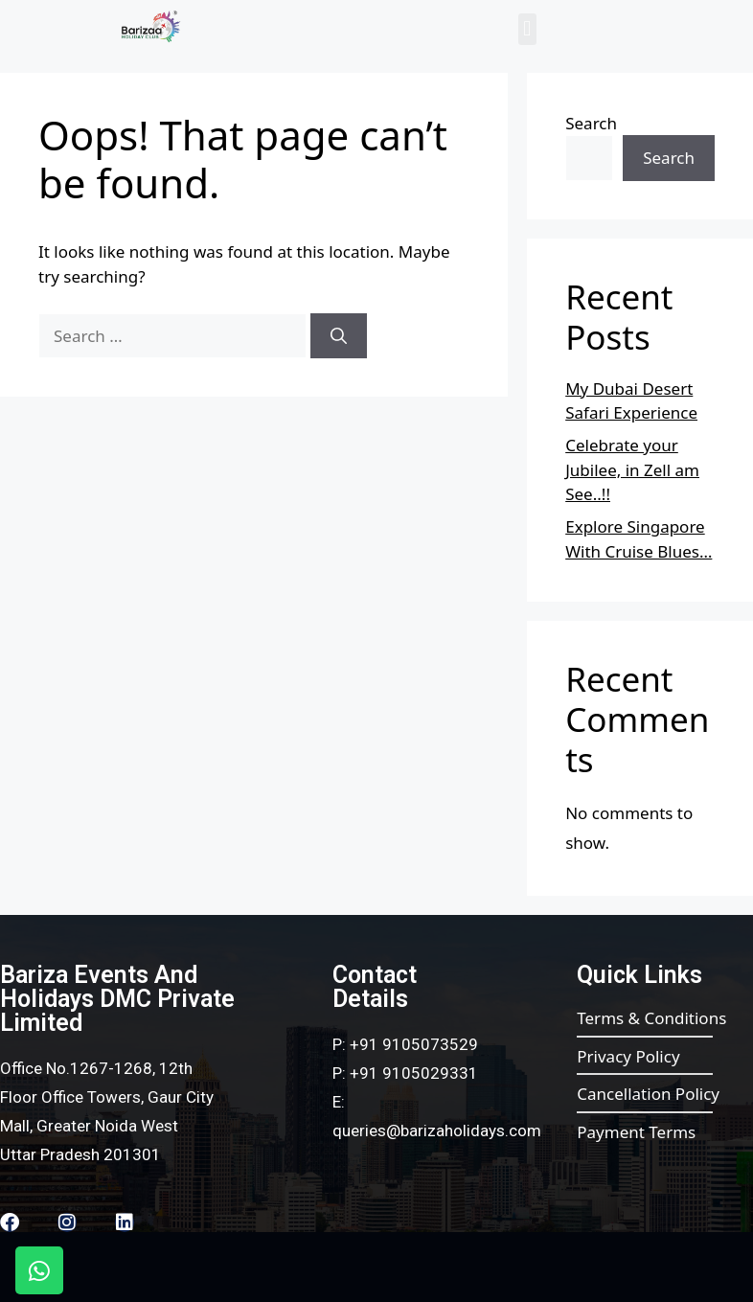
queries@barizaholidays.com (436, 1130)
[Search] (338, 336)
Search (591, 123)
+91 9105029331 (414, 1073)
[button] (527, 29)
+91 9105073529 (414, 1044)
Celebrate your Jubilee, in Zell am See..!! (632, 469)
